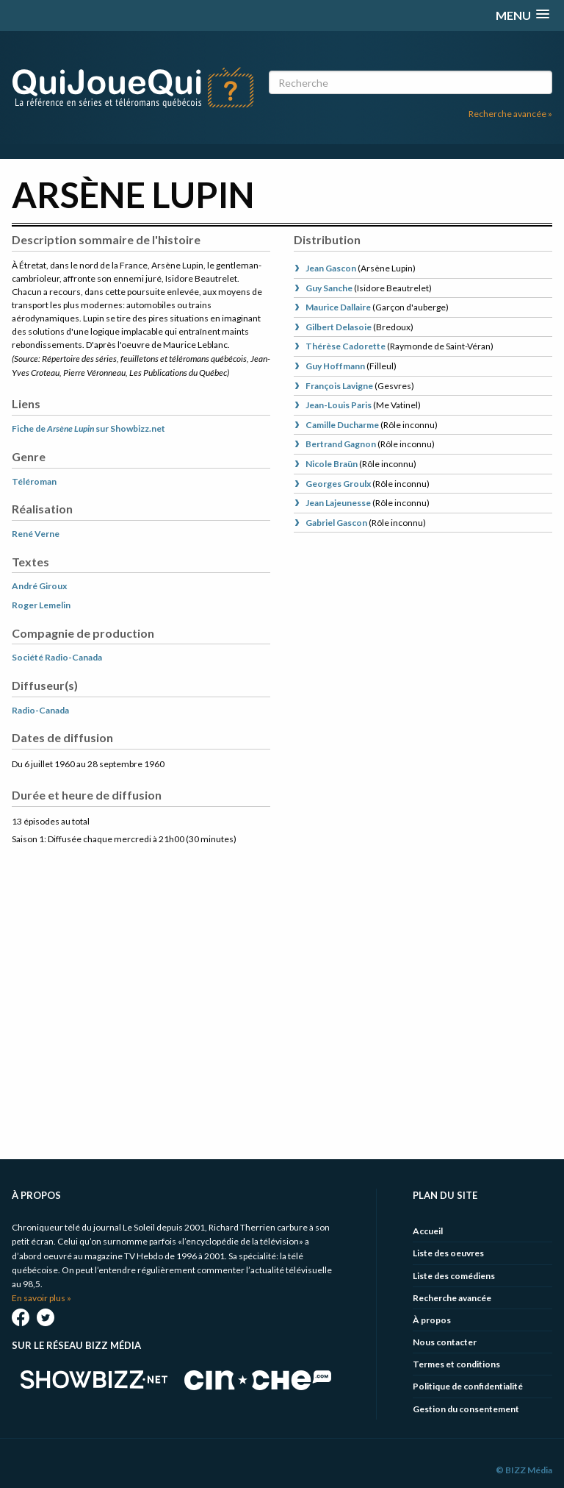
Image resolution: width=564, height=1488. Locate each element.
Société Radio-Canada (57, 657)
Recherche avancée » (510, 113)
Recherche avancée (452, 1297)
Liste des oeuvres (448, 1253)
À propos (432, 1319)
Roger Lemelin (41, 604)
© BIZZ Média (524, 1469)
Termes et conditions (456, 1364)
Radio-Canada (40, 710)
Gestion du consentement (466, 1408)
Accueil (428, 1230)
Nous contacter (445, 1342)
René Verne (35, 533)
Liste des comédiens (454, 1275)
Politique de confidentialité (468, 1386)
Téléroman (34, 481)
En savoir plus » (41, 1297)
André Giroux (39, 585)
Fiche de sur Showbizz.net (88, 428)
